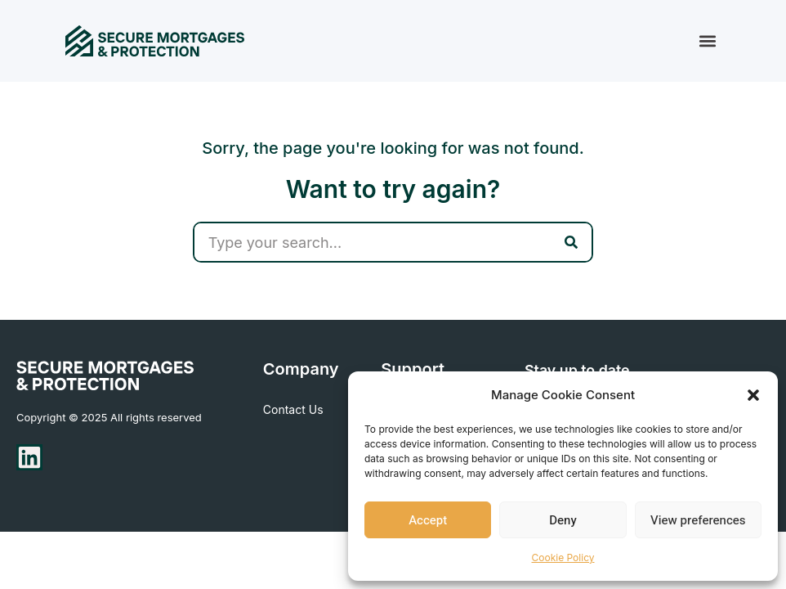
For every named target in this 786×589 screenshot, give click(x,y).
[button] (753, 395)
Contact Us (293, 409)
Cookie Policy (563, 557)
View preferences (697, 520)
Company (301, 370)
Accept (428, 520)
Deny (562, 520)
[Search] (571, 242)
